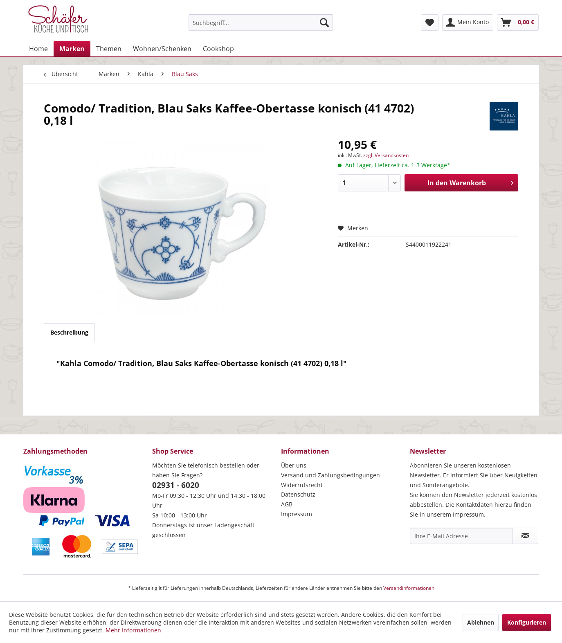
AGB (286, 504)
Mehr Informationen (133, 630)
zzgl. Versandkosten (386, 155)
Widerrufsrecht (302, 485)
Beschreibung (69, 332)
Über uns (293, 465)
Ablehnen (480, 622)
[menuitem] (261, 22)
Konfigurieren (526, 622)
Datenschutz (298, 494)
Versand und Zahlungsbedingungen (330, 475)
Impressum (296, 514)
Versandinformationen (408, 588)
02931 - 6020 (175, 485)
